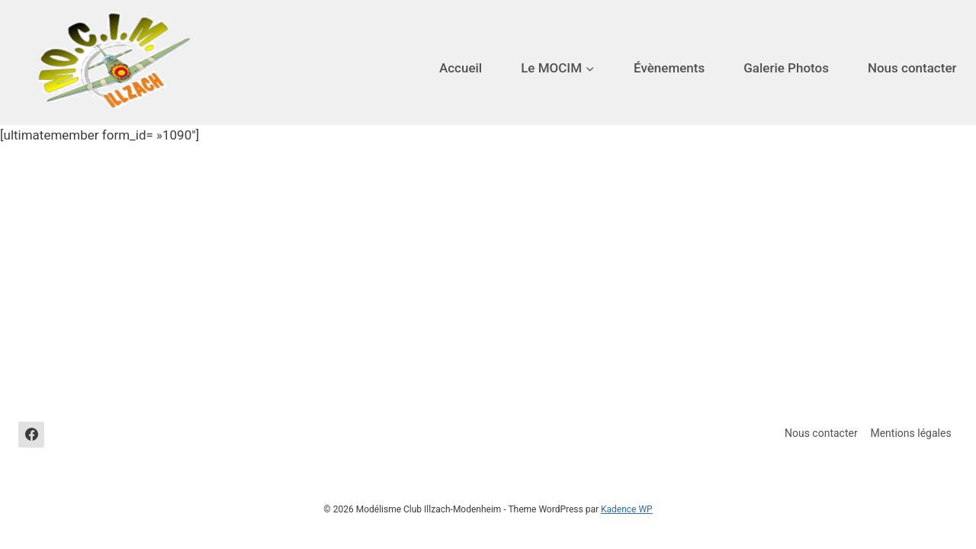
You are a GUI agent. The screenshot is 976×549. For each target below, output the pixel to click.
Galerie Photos (786, 67)
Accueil (460, 67)
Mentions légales (910, 433)
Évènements (669, 67)
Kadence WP (627, 509)
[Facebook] (31, 435)
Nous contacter (912, 67)
